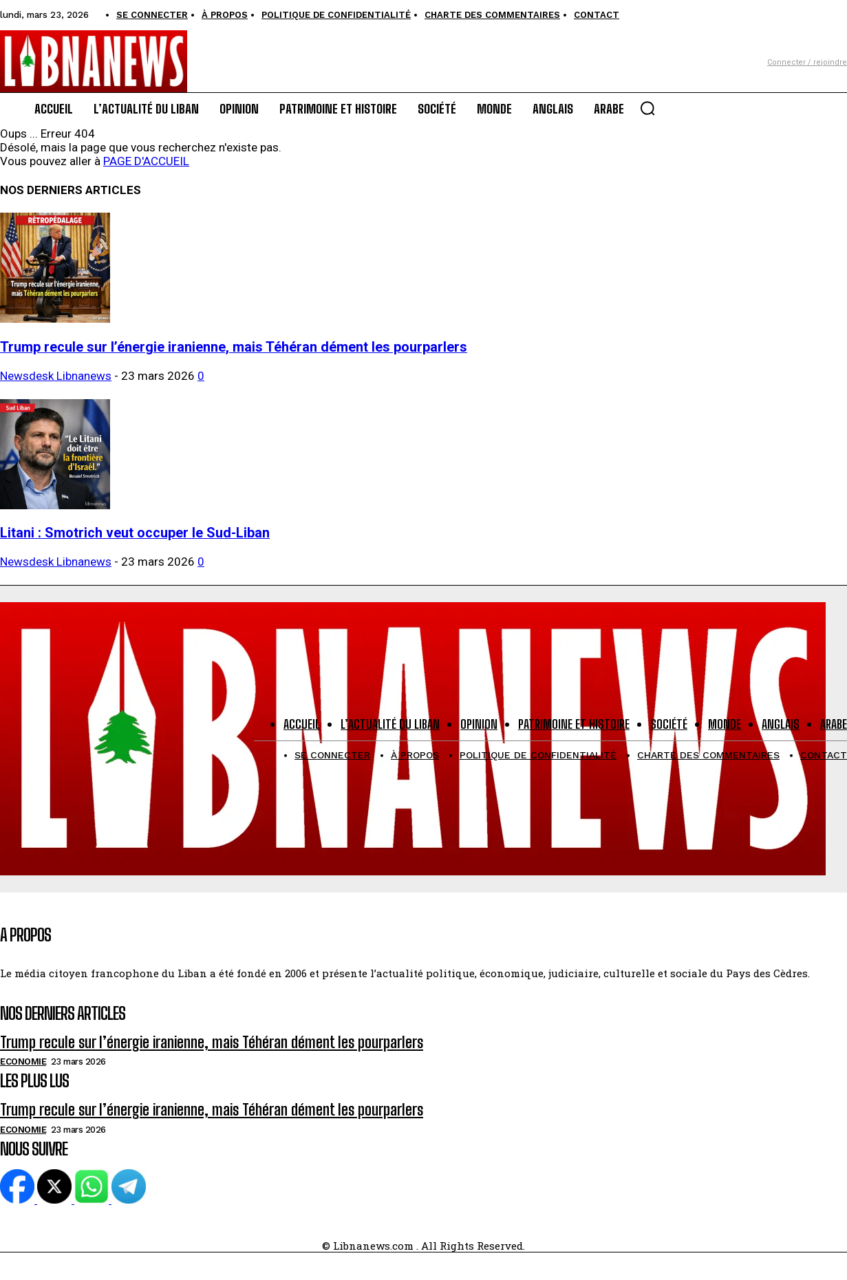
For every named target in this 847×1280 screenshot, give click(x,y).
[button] (647, 108)
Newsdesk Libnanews (55, 376)
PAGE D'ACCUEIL (146, 161)
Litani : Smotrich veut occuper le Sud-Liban (135, 533)
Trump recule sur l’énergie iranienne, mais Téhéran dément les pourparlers (233, 347)
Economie (23, 1061)
